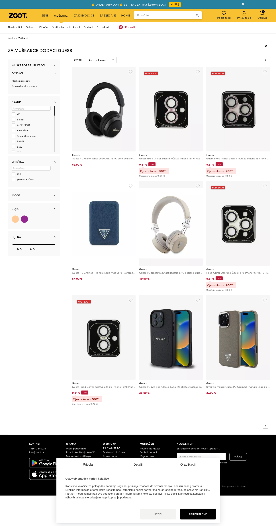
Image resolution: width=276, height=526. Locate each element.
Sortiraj (78, 90)
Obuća (43, 27)
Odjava (262, 14)
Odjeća (30, 27)
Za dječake (108, 15)
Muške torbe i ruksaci (66, 27)
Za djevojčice (84, 15)
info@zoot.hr (36, 482)
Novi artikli (15, 27)
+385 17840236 (37, 479)
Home (125, 15)
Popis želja (224, 15)
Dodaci (88, 27)
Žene (45, 15)
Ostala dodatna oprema (25, 116)
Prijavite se (244, 15)
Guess (76, 185)
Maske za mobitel (21, 111)
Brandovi (103, 27)
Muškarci (61, 15)
